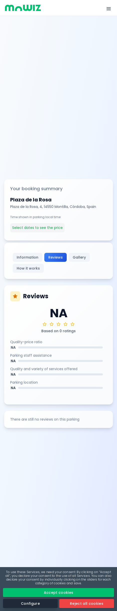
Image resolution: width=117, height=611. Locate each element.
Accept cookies (58, 592)
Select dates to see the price (37, 227)
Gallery (79, 257)
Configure (30, 603)
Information (27, 257)
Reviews (55, 257)
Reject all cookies (86, 603)
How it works (28, 268)
